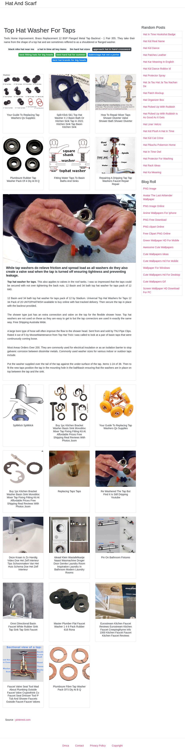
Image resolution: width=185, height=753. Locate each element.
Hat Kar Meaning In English (158, 61)
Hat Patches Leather (154, 54)
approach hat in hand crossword (111, 49)
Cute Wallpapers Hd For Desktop (161, 274)
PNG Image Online (153, 206)
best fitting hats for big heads (36, 54)
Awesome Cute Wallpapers (158, 247)
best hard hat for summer (70, 54)
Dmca (65, 745)
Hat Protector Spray (154, 75)
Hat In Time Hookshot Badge (159, 34)
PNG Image (149, 188)
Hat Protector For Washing (158, 158)
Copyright (117, 745)
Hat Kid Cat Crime (153, 138)
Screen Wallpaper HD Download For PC (161, 290)
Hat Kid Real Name (154, 41)
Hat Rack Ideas (151, 165)
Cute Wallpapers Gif (154, 281)
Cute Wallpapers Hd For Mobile (160, 261)
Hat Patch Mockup (153, 93)
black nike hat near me (21, 49)
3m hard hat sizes (80, 49)
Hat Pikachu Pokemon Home (159, 144)
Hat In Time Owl (152, 151)
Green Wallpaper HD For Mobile (161, 240)
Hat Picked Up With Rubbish (159, 106)
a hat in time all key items (51, 49)
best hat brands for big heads (69, 60)
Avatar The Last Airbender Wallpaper (157, 197)
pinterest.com (23, 719)
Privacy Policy (98, 745)
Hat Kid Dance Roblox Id (157, 68)
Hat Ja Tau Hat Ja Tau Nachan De (160, 84)
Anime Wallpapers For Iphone (160, 213)
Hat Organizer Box (153, 99)
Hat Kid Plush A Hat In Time (158, 131)
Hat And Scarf (20, 3)
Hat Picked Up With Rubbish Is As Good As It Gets (160, 115)
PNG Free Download (154, 219)
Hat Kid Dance (151, 48)
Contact (79, 745)
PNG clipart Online (153, 226)
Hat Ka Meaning (152, 172)
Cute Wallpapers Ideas (156, 254)
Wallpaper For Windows (156, 267)
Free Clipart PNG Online (157, 233)
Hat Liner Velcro (152, 124)
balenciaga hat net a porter (104, 54)
